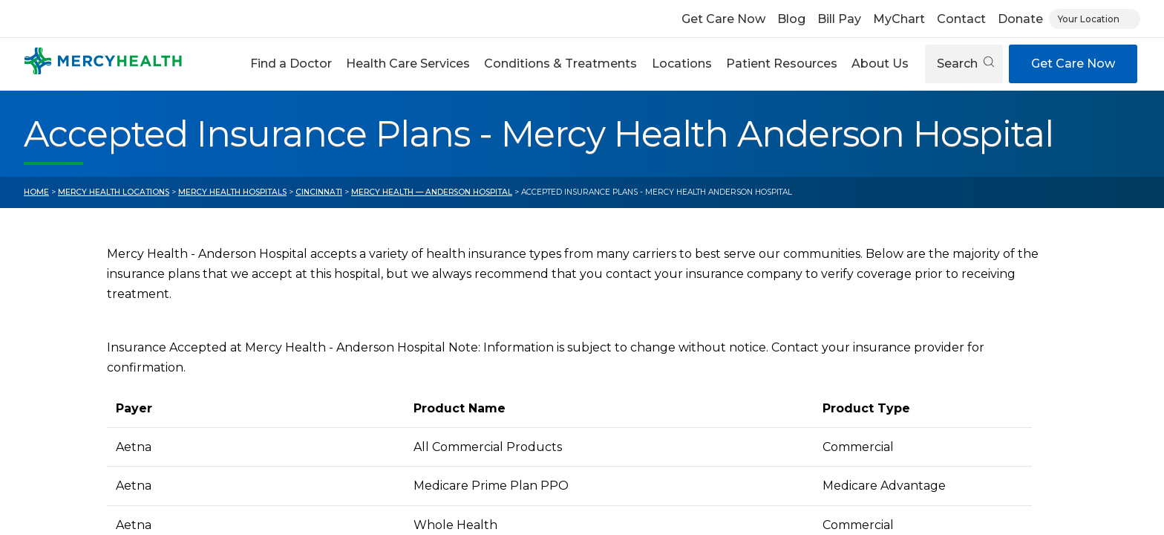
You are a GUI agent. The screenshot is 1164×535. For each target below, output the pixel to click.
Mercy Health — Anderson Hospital (431, 192)
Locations (682, 63)
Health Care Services (408, 63)
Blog (791, 19)
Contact (961, 19)
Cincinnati (318, 192)
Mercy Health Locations (113, 192)
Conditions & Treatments (560, 63)
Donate (1020, 19)
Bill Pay (839, 19)
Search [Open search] (965, 63)
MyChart (899, 19)
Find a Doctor (291, 63)
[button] (291, 64)
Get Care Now (723, 19)
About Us (880, 63)
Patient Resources (781, 63)
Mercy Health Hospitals (232, 192)
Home (36, 192)
